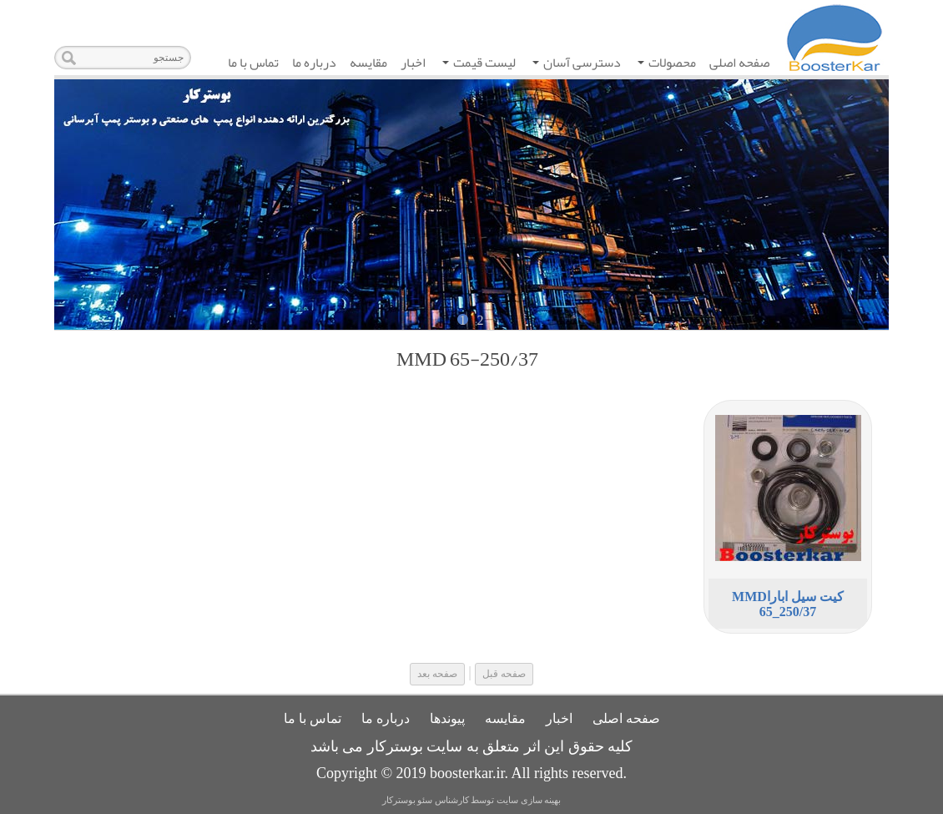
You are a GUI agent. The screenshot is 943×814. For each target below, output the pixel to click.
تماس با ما (253, 62)
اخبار (413, 62)
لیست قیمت (479, 63)
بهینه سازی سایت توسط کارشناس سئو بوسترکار (472, 800)
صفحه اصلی (739, 62)
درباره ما (314, 62)
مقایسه (368, 62)
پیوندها (447, 718)
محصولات (667, 63)
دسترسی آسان (576, 63)
